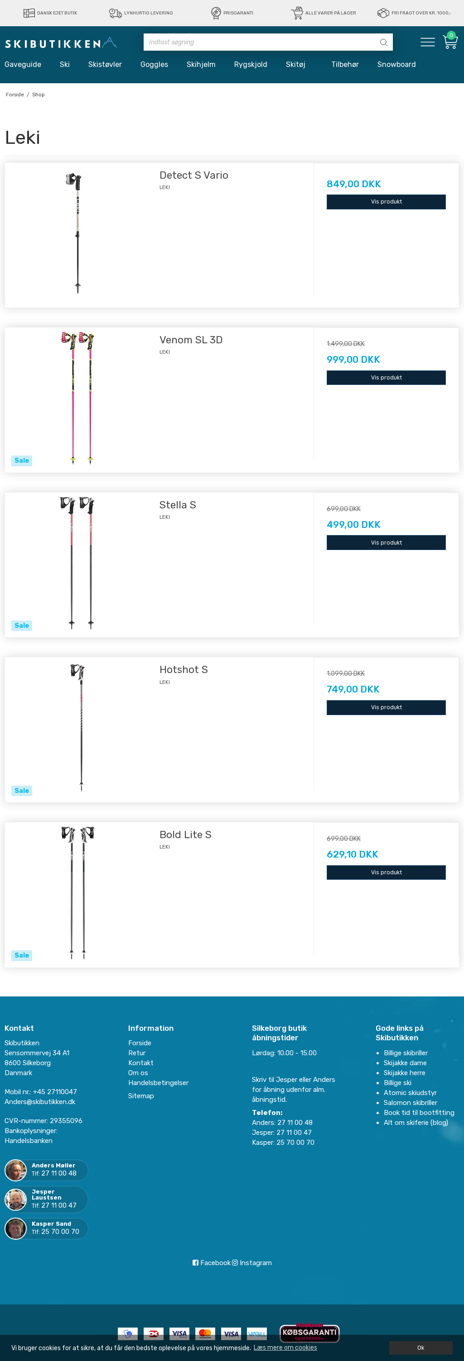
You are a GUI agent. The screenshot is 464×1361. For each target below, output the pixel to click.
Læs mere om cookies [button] (285, 1348)
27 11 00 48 (59, 1173)
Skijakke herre (404, 1073)
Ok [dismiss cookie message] (420, 1347)
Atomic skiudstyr (410, 1093)
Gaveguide (23, 64)
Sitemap (141, 1096)
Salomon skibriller (410, 1103)
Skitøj (299, 64)
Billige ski (397, 1083)
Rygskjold (250, 64)
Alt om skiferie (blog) (416, 1123)
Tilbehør (345, 64)
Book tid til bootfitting (419, 1113)
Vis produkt (386, 202)
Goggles (154, 64)
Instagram (252, 1263)
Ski (65, 64)
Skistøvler (105, 64)
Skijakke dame (405, 1063)
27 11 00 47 (59, 1205)
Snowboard (396, 64)
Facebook (212, 1263)
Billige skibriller (406, 1053)
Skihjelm (201, 64)
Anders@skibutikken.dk (40, 1102)
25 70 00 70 (60, 1232)
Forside (139, 1043)
